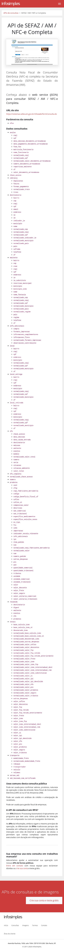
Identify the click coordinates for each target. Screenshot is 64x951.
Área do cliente (9, 934)
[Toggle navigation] (59, 4)
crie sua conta (22, 868)
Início (6, 925)
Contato (44, 925)
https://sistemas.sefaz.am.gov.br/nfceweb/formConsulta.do (31, 114)
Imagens (25, 925)
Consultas (15, 925)
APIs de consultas (11, 13)
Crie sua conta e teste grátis (44, 900)
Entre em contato (14, 865)
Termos (35, 925)
